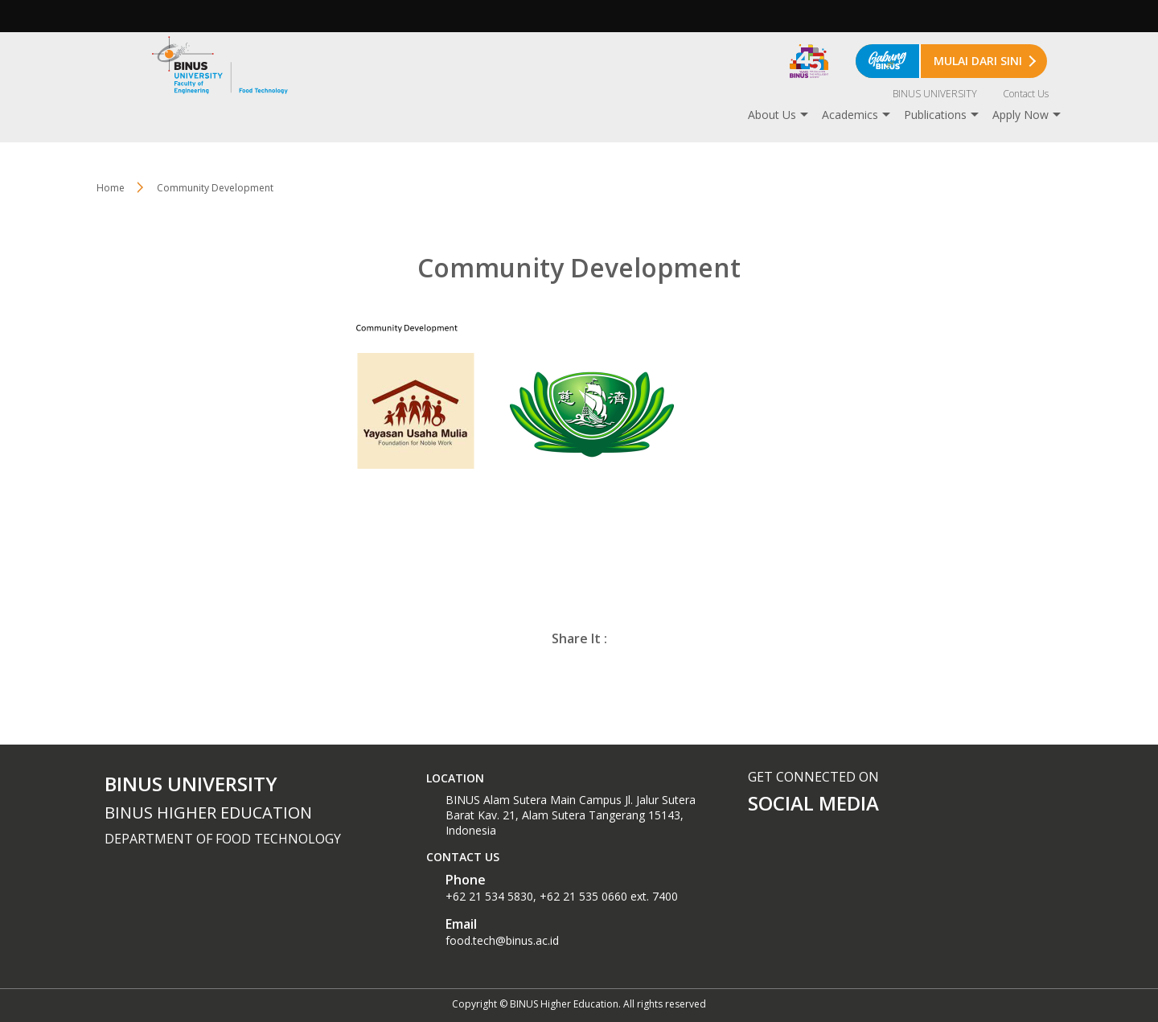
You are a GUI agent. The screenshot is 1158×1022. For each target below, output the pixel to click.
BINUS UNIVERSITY (935, 94)
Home (110, 188)
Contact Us (1026, 94)
